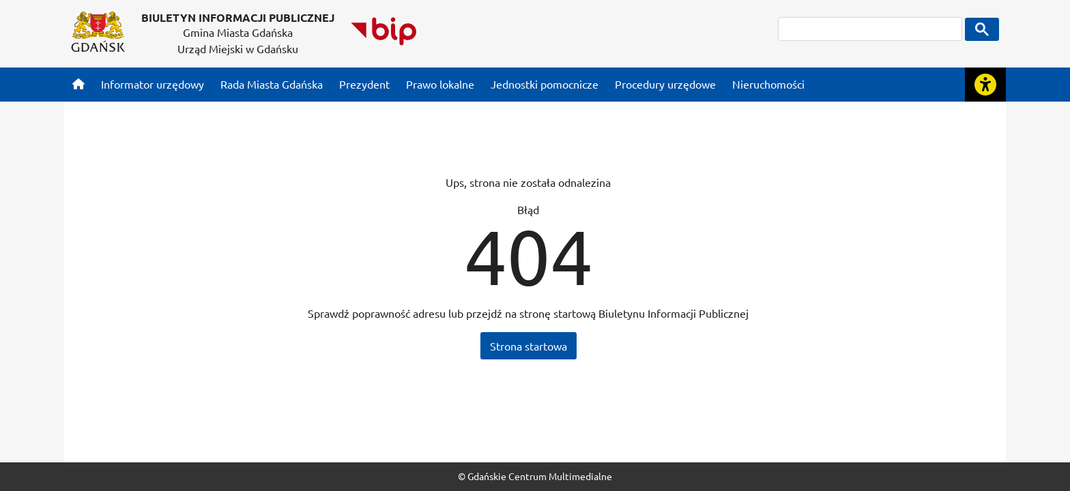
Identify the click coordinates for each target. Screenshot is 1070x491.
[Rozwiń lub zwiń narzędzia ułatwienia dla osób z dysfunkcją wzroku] (985, 85)
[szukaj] (870, 29)
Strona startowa (528, 346)
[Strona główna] (78, 84)
